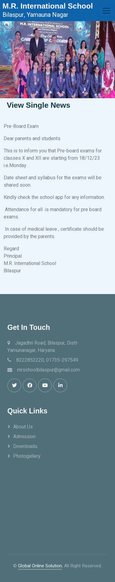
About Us (23, 427)
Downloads (25, 446)
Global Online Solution (40, 565)
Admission (24, 436)
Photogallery (26, 456)
